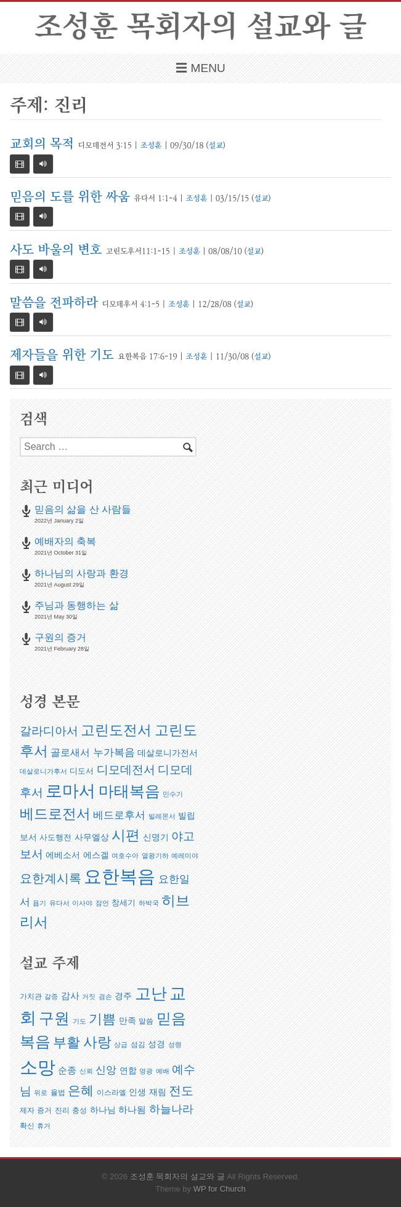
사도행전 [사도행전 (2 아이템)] (55, 837)
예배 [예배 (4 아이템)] (162, 1071)
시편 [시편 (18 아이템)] (125, 835)
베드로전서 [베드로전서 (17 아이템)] (55, 814)
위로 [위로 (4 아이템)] (40, 1092)
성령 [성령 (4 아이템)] (175, 1044)
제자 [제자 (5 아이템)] (27, 1110)
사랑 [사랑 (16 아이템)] (97, 1042)
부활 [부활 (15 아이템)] (66, 1042)
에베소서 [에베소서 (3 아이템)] (63, 855)
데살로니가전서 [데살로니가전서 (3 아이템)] (167, 753)
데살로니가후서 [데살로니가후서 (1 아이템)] (43, 771)
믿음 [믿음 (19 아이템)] (171, 1018)
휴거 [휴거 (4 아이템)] (44, 1125)
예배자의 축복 (65, 541)
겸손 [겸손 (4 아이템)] (105, 996)
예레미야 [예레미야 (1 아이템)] (184, 855)
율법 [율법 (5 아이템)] (58, 1092)
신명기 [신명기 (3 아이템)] (156, 837)
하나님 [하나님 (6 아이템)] (103, 1110)
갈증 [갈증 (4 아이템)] (51, 996)
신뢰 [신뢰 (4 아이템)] (86, 1071)
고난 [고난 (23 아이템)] (151, 993)
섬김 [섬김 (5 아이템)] (138, 1044)
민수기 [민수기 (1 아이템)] (173, 794)
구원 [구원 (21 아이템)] (54, 1018)
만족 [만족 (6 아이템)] (127, 1020)
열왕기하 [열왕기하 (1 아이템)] (155, 855)
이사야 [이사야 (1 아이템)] (82, 903)
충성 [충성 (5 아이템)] (79, 1110)
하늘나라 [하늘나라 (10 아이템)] (171, 1108)
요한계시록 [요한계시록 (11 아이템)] (50, 878)
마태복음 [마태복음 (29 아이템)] (129, 791)
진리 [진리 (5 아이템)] (62, 1110)
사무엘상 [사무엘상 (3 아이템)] (92, 837)
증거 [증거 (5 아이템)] (44, 1110)
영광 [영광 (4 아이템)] (146, 1071)
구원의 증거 (60, 637)
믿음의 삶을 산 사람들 (82, 509)
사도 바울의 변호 (56, 250)
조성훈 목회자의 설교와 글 (200, 27)
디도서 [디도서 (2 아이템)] (82, 771)
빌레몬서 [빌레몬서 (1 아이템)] (162, 816)
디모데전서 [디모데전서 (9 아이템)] (126, 769)
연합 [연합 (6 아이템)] (128, 1070)
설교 (215, 146)
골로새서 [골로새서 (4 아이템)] (70, 752)
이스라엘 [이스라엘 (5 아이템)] (111, 1092)
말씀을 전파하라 (54, 303)
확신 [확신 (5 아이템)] (27, 1125)
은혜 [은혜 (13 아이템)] (81, 1090)
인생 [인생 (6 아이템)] (137, 1092)
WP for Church (219, 1188)
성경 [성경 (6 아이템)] (156, 1044)
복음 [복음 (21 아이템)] (35, 1041)
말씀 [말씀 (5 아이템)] (146, 1021)
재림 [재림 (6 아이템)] (157, 1092)
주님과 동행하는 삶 (76, 605)
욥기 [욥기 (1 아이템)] (39, 903)
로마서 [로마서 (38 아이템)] (70, 791)
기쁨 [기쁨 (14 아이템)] (102, 1019)
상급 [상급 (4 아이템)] (121, 1044)
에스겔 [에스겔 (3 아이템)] (96, 855)
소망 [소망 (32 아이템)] (37, 1067)
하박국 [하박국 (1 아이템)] (149, 903)
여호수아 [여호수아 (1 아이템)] (125, 855)
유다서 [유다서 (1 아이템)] (59, 903)
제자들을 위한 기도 (62, 355)
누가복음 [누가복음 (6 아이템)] (114, 752)
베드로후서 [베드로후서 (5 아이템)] (119, 815)
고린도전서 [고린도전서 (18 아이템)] (116, 730)
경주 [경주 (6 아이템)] (123, 996)
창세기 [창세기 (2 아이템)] (123, 902)
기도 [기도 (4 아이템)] (79, 1021)
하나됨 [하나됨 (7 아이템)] (132, 1109)
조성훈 (151, 146)
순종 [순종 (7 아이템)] (67, 1070)
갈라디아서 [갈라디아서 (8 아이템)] (49, 730)
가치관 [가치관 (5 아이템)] (31, 996)
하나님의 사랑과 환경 (81, 573)
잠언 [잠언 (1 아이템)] (102, 903)
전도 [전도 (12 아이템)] (181, 1090)
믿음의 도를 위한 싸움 (70, 197)
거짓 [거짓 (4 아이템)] (88, 996)
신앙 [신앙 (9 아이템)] (105, 1070)
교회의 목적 (42, 144)
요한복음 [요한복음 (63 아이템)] (119, 876)
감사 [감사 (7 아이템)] (70, 995)
